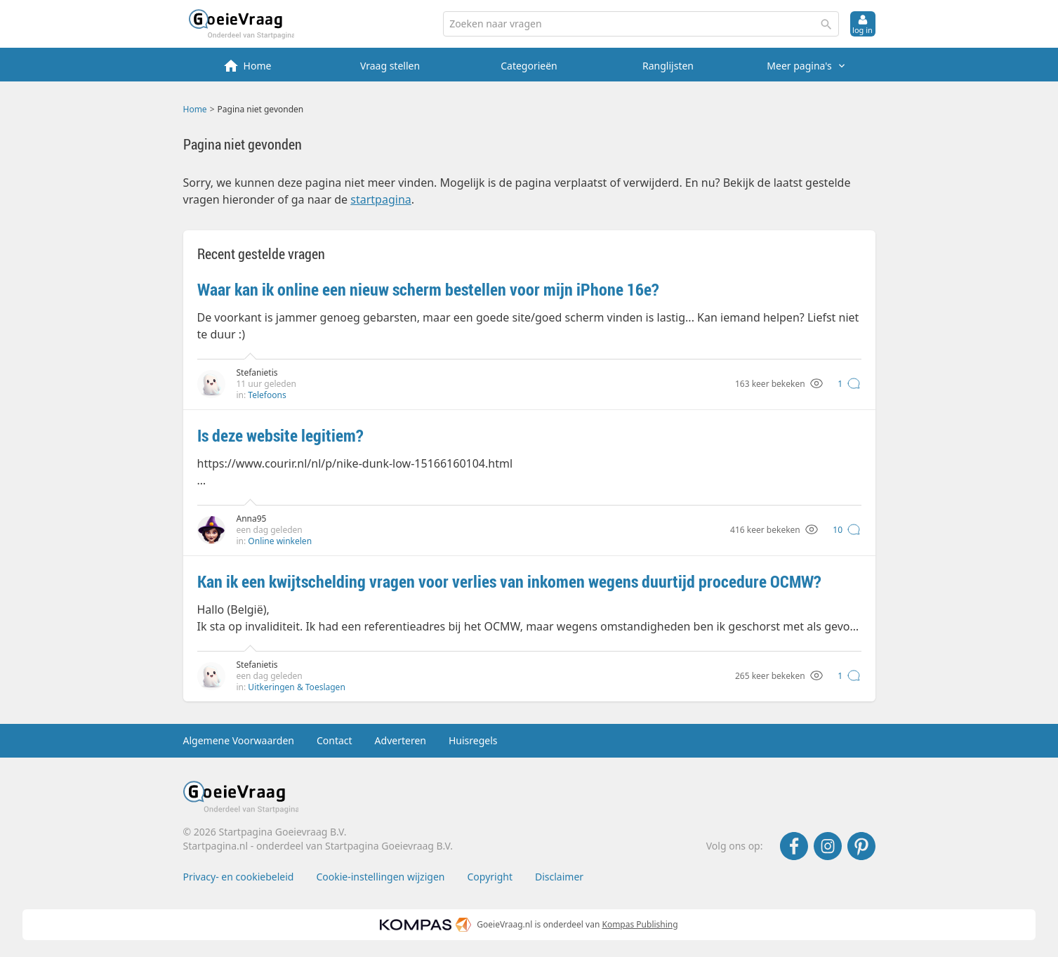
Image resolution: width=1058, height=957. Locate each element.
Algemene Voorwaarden (238, 740)
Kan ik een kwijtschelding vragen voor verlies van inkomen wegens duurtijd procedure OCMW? (509, 581)
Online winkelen (280, 541)
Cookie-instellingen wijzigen (380, 876)
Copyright (490, 876)
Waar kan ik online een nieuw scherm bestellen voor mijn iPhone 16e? (428, 289)
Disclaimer (559, 876)
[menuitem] (251, 64)
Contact (334, 740)
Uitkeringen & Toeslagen (296, 687)
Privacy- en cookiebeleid (238, 876)
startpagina (380, 199)
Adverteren (400, 740)
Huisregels (473, 740)
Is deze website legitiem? (280, 435)
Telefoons (267, 395)
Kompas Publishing (639, 924)
